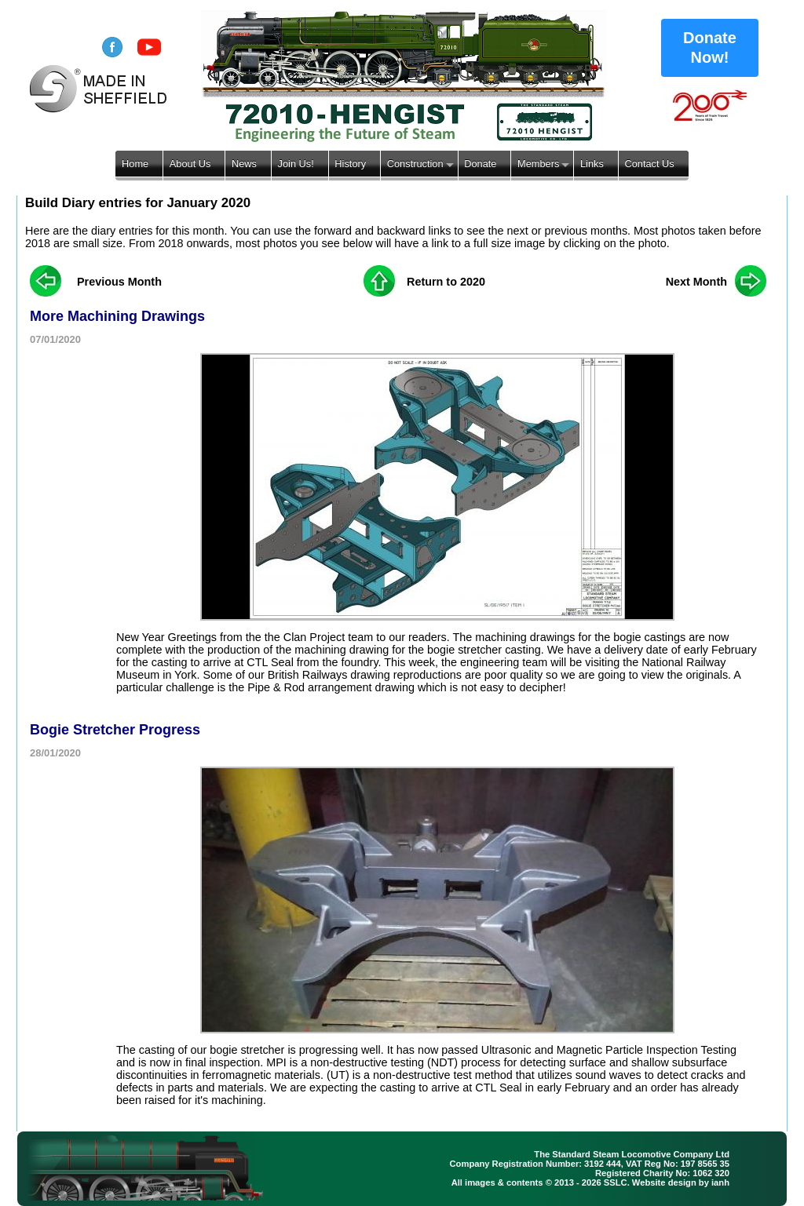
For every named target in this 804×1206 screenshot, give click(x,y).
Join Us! (296, 163)
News (244, 163)
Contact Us (649, 163)
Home (135, 163)
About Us (190, 163)
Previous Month (119, 281)
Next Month (696, 281)
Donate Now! (709, 47)
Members (538, 163)
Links (592, 163)
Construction (415, 163)
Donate (480, 163)
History (350, 163)
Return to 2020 (446, 281)
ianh (720, 1182)
